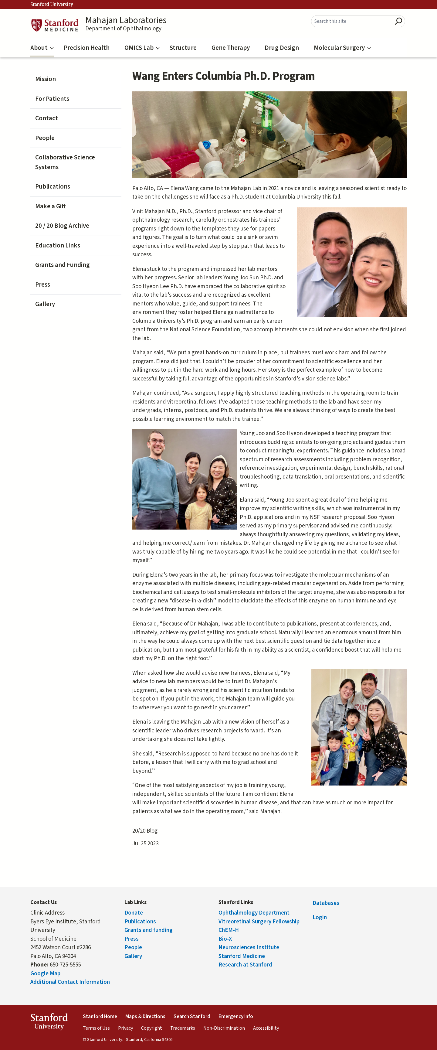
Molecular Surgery (342, 47)
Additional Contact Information (70, 982)
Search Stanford (192, 1016)
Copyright (151, 1028)
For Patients (52, 98)
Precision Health (87, 47)
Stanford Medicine (241, 956)
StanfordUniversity (49, 1022)
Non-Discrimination (224, 1028)
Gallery (45, 304)
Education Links (57, 245)
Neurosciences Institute (248, 947)
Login (320, 917)
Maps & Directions (145, 1016)
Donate (133, 913)
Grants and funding (148, 930)
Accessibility (266, 1028)
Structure (183, 47)
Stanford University (51, 5)
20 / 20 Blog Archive (62, 225)
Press (42, 284)
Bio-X (225, 939)
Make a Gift (50, 206)
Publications (52, 186)
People (45, 137)
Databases (326, 903)
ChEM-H (228, 930)
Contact (46, 118)
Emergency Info (235, 1016)
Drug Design (282, 47)
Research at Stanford (245, 965)
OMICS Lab (142, 47)
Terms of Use (96, 1028)
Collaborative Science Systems (65, 162)
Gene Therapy (231, 47)
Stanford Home (100, 1016)
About (42, 47)
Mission (45, 79)
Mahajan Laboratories (126, 20)
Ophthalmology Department (254, 913)
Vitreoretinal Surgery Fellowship (259, 922)
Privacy (125, 1028)
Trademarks (182, 1028)
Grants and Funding (62, 264)
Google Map (45, 974)
